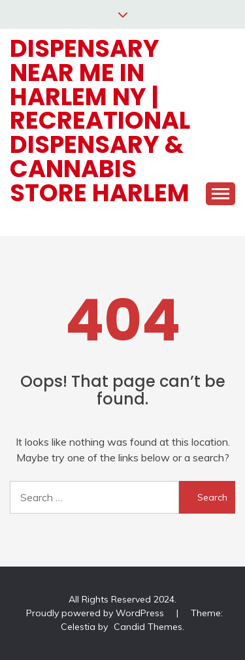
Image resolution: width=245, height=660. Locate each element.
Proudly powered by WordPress (96, 613)
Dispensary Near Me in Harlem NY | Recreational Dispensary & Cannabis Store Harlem (100, 120)
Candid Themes (148, 627)
